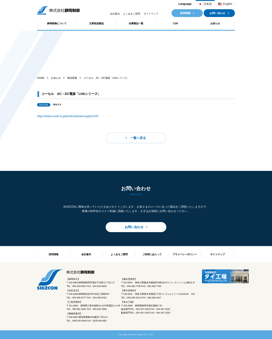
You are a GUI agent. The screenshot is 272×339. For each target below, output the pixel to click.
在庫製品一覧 (136, 23)
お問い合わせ (217, 13)
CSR (175, 23)
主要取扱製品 (96, 23)
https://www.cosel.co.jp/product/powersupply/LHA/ (68, 116)
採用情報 (185, 13)
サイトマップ (151, 13)
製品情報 (72, 78)
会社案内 (115, 13)
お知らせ (215, 23)
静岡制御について (57, 23)
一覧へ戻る (138, 138)
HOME (40, 78)
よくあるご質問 (131, 13)
